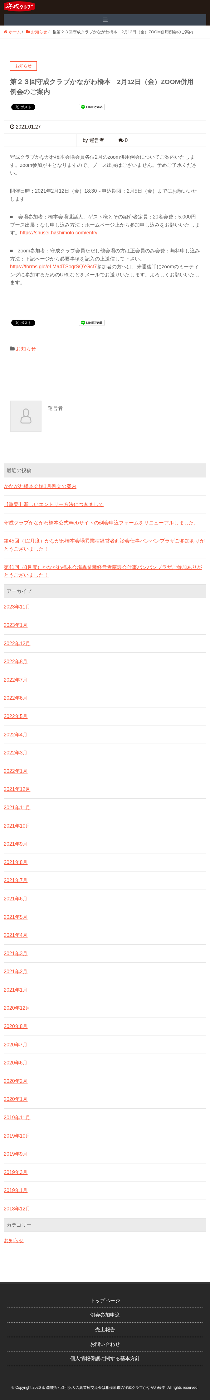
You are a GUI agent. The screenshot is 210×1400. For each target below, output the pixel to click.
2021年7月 (16, 880)
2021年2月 (16, 971)
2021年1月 (16, 990)
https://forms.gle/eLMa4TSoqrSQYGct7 (53, 266)
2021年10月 (17, 826)
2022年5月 (16, 716)
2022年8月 (16, 661)
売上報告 (105, 1329)
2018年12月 (17, 1208)
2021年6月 (16, 898)
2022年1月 (16, 771)
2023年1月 (16, 625)
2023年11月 (17, 606)
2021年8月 (16, 862)
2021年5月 (16, 917)
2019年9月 (16, 1154)
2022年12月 (17, 643)
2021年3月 (16, 953)
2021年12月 (17, 789)
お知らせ (26, 348)
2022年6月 (16, 698)
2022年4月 (16, 734)
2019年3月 (16, 1172)
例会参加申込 (105, 1315)
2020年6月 (16, 1062)
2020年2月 (16, 1081)
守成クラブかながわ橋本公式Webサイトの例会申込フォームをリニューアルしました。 (101, 522)
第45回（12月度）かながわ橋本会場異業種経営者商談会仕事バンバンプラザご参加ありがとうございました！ (104, 545)
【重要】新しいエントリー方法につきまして (54, 504)
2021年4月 (16, 935)
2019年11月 (17, 1117)
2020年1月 (16, 1099)
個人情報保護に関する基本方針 (105, 1358)
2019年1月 (16, 1190)
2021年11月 (17, 807)
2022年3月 (16, 752)
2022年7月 (16, 680)
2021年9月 (16, 844)
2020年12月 (17, 1008)
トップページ (105, 1300)
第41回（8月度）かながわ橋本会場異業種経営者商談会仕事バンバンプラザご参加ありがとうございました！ (103, 571)
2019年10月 (17, 1136)
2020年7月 (16, 1044)
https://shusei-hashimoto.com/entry (58, 232)
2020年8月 (16, 1026)
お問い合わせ (105, 1344)
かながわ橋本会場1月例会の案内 (40, 486)
